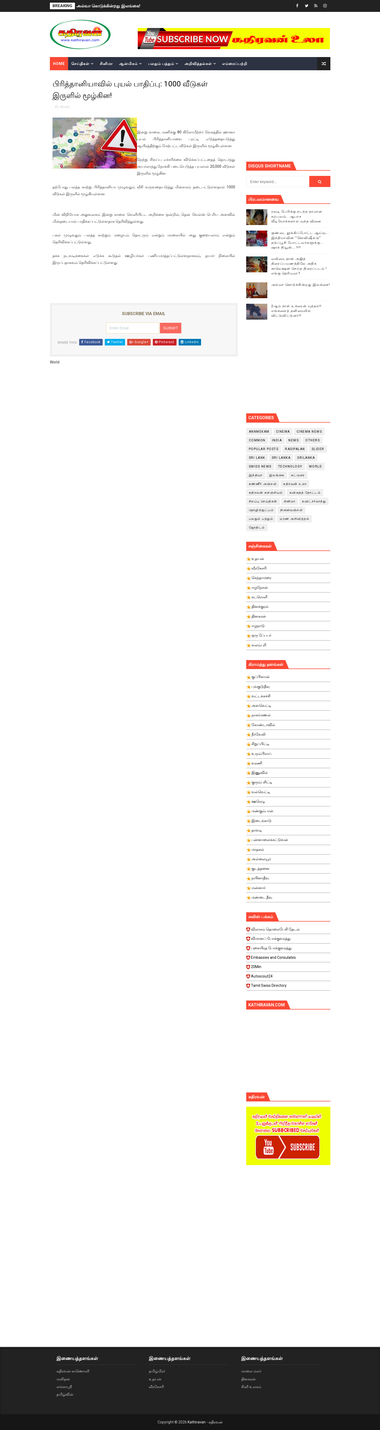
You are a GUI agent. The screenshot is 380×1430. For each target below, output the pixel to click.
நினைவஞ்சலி (291, 510)
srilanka (306, 458)
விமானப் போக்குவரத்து (289, 940)
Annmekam (259, 431)
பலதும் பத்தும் (161, 64)
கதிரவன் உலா (295, 484)
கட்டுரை (298, 475)
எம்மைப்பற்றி (234, 64)
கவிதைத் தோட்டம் (305, 492)
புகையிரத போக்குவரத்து (289, 949)
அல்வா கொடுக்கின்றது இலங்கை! (108, 5)
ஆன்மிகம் (128, 64)
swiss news (260, 466)
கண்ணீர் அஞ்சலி (263, 484)
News (293, 440)
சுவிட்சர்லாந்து (314, 501)
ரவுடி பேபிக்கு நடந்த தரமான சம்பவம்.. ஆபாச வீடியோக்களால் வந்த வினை (296, 216)
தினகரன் (248, 1379)
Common (257, 440)
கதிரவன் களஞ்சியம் (266, 492)
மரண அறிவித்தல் (294, 519)
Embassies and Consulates (289, 959)
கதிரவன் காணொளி (72, 1371)
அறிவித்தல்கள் (198, 64)
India (277, 440)
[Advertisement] (313, 115)
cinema (283, 431)
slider (318, 449)
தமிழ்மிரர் (157, 1371)
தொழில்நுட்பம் (261, 510)
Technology (290, 466)
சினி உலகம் (251, 1387)
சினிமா (106, 64)
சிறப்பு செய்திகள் (263, 501)
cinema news (309, 431)
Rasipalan (295, 449)
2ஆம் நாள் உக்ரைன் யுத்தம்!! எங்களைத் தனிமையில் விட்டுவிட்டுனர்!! (296, 310)
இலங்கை (276, 475)
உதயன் (155, 1379)
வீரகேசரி (156, 1387)
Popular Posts (264, 449)
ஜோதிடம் (257, 527)
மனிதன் (63, 1379)
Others (312, 440)
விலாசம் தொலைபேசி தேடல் (289, 930)
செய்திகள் (80, 64)
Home (59, 64)
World (64, 107)
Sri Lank (257, 458)
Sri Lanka (281, 458)
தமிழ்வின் (64, 1394)
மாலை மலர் (251, 1371)
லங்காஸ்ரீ (64, 1387)
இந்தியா (256, 475)
